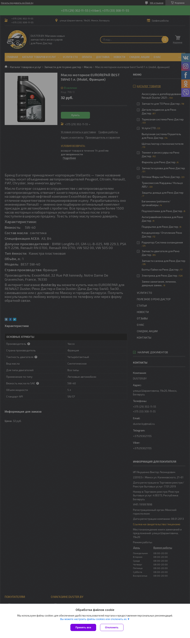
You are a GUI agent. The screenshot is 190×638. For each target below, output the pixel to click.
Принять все (83, 627)
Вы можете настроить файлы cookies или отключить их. (93, 619)
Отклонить (111, 627)
